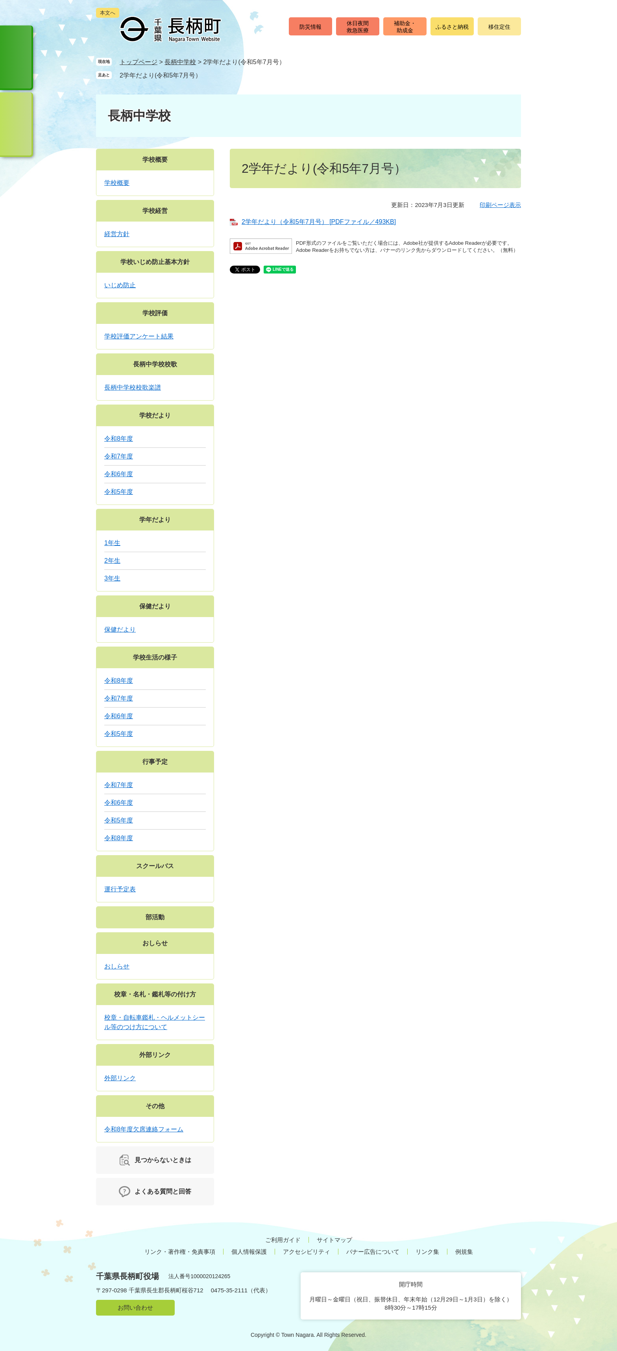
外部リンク (155, 1055)
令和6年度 (118, 474)
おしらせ (155, 943)
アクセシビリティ (306, 1251)
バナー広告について (372, 1251)
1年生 (112, 543)
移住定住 (499, 27)
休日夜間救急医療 (358, 26)
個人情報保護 (249, 1251)
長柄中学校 (180, 62)
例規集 (464, 1251)
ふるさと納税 (452, 27)
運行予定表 (120, 889)
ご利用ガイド (283, 1239)
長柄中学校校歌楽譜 (132, 387)
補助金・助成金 (405, 26)
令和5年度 (118, 491)
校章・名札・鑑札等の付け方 (155, 994)
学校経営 (155, 210)
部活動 (155, 917)
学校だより (155, 415)
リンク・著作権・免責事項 (179, 1251)
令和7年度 (118, 456)
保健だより (155, 606)
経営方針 (116, 234)
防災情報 (310, 27)
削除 (208, 75)
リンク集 (427, 1251)
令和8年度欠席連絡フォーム (143, 1129)
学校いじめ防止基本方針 (155, 262)
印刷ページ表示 (500, 204)
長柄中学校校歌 (155, 364)
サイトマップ (334, 1239)
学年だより (155, 519)
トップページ (138, 62)
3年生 (112, 578)
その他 (155, 1106)
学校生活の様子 (155, 657)
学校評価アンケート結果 (139, 336)
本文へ (107, 13)
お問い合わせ (135, 1307)
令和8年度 (118, 438)
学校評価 (155, 313)
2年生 (112, 560)
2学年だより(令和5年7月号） (160, 75)
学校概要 (155, 159)
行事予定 (155, 761)
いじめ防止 (120, 285)
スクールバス (155, 866)
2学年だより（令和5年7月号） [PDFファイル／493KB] (319, 221)
